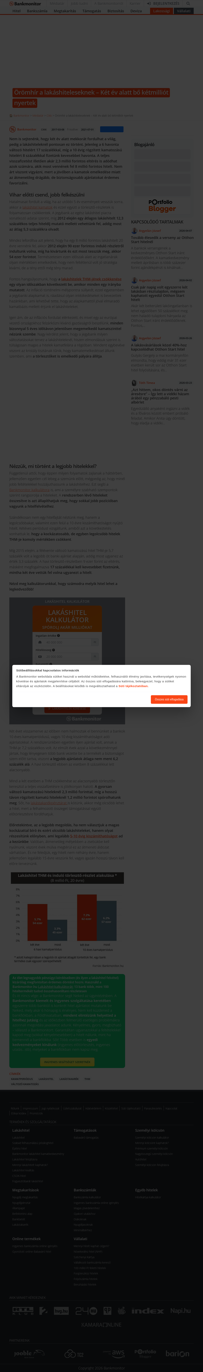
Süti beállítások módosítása (126, 699)
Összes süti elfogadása (169, 699)
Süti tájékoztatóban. (134, 686)
